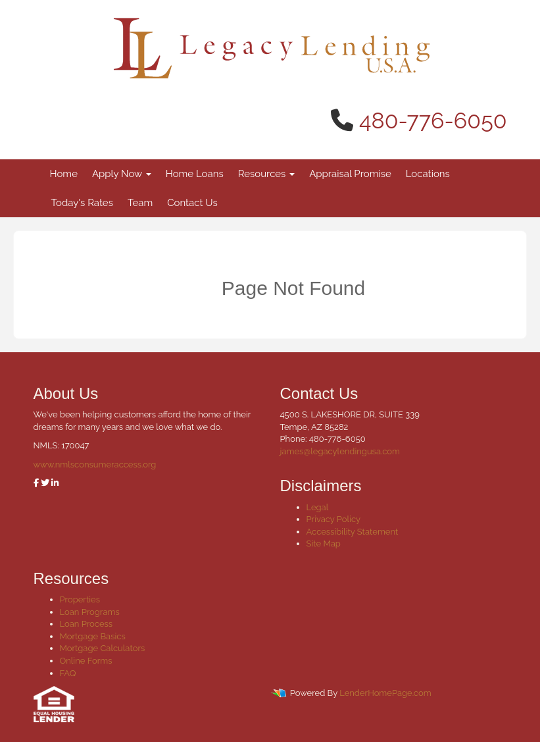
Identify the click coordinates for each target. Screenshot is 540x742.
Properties (80, 599)
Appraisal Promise (350, 174)
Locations (428, 174)
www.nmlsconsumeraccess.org (95, 464)
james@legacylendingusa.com (340, 451)
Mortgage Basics (93, 636)
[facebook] (36, 483)
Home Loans (195, 174)
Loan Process (86, 624)
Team (140, 203)
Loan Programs (90, 612)
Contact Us (192, 203)
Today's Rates (82, 203)
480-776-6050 (433, 120)
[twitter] (45, 483)
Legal (318, 507)
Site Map (324, 543)
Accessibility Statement (353, 532)
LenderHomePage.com (385, 694)
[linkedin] (55, 483)
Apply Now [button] (121, 174)
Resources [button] (266, 174)
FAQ (68, 673)
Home (64, 174)
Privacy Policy (334, 519)
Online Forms (86, 661)
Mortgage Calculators (102, 648)
